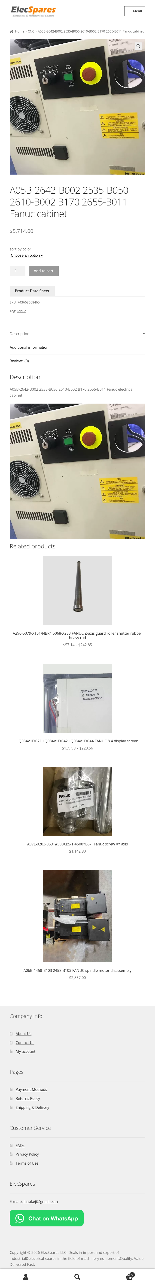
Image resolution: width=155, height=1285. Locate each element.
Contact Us (25, 1042)
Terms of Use (27, 1163)
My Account (26, 1277)
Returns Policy (28, 1098)
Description (19, 333)
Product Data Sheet (32, 290)
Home (19, 31)
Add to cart (43, 270)
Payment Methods (31, 1089)
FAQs (20, 1145)
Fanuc (21, 311)
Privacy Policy (27, 1154)
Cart (119, 1274)
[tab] (77, 334)
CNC (31, 31)
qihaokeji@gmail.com (39, 1201)
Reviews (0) (19, 360)
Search (77, 1277)
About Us (24, 1033)
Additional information (29, 347)
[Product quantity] (17, 271)
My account (26, 1051)
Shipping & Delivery (32, 1107)
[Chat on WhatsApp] (77, 1218)
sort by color (20, 249)
